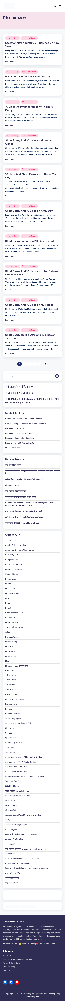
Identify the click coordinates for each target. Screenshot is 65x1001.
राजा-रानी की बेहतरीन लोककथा (15, 491)
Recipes (8, 709)
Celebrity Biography (13, 569)
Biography (13, 564)
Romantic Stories (12, 714)
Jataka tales (15, 627)
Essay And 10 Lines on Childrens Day (28, 76)
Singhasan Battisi (18, 723)
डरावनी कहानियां (16, 772)
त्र (24, 402)
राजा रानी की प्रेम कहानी (13, 465)
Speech (10, 738)
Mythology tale (16, 666)
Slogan (9, 728)
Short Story (13, 718)
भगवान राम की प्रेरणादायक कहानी (16, 825)
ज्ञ (29, 402)
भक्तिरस (8, 820)
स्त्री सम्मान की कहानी (12, 485)
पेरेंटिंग (11, 805)
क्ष (22, 402)
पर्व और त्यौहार (10, 801)
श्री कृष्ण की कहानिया (12, 878)
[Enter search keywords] (32, 376)
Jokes (7, 632)
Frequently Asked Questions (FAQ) (17, 959)
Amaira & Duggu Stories (15, 545)
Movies (8, 661)
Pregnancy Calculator (14, 428)
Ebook (8, 584)
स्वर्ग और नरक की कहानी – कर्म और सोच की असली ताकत (24, 517)
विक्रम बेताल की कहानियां (27, 868)
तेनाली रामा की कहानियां (13, 781)
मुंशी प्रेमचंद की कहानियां (13, 844)
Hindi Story (10, 617)
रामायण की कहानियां (22, 859)
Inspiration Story (12, 622)
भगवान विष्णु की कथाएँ (12, 830)
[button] (45, 364)
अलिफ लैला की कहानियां (20, 762)
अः (33, 392)
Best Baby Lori (11, 555)
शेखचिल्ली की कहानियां (12, 873)
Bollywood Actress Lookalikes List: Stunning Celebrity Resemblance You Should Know (29, 504)
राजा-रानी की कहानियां (25, 849)
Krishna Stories (11, 637)
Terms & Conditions (11, 963)
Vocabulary (13, 743)
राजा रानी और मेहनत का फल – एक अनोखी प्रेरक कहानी (23, 511)
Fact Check (10, 589)
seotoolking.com (32, 997)
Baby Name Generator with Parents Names (23, 419)
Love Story (10, 647)
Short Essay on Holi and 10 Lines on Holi (29, 241)
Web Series (10, 752)
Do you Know (10, 579)
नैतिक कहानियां (17, 791)
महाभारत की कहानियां (23, 834)
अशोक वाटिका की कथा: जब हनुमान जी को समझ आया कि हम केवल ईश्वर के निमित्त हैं (32, 472)
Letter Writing (11, 642)
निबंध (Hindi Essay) (29, 38)
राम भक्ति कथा (10, 854)
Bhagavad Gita (11, 560)
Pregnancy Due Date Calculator (18, 433)
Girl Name (11, 680)
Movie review (10, 656)
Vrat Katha (10, 747)
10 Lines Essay (12, 38)
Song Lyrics (10, 733)
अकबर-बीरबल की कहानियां (23, 757)
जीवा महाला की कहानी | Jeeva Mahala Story (22, 523)
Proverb (11, 704)
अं (30, 392)
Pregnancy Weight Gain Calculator (20, 443)
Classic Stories (11, 574)
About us (7, 956)
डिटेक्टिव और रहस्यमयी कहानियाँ (24, 776)
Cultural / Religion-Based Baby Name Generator (25, 424)
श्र (27, 402)
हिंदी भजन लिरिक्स (11, 883)
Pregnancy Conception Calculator (19, 438)
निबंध (12, 786)
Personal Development (15, 699)
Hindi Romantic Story (14, 613)
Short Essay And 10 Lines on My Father (29, 304)
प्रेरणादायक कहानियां (23, 815)
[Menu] (60, 6)
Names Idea (10, 671)
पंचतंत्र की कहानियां (17, 796)
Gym (7, 598)
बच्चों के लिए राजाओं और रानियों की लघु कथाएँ (20, 497)
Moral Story (10, 651)
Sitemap (6, 970)
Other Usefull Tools (13, 448)
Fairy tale (12, 593)
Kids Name (11, 685)
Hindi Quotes (10, 608)
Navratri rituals (11, 694)
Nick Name (12, 689)
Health (8, 603)
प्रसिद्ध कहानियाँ (10, 810)
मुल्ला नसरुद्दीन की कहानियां (14, 839)
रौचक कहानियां (17, 863)
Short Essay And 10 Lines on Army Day (29, 210)
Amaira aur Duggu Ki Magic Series (19, 550)
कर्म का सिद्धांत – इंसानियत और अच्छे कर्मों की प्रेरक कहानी (24, 479)
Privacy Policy (9, 967)
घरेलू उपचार (16, 767)
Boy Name (11, 675)
